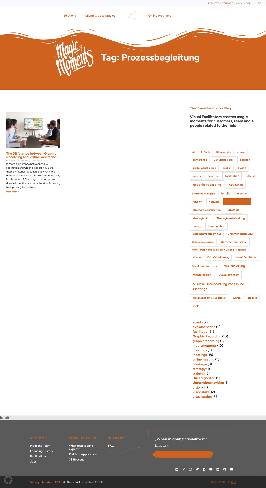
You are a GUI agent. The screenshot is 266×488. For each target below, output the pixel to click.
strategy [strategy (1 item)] (197, 226)
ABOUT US (39, 438)
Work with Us (82, 438)
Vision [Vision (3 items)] (197, 257)
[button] (8, 480)
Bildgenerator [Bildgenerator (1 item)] (223, 152)
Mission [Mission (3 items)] (197, 201)
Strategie (200, 364)
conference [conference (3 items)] (200, 159)
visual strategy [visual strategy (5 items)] (229, 275)
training (199, 373)
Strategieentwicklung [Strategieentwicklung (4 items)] (230, 218)
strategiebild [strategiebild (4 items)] (201, 218)
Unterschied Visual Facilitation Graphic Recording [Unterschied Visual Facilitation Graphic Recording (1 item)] (219, 249)
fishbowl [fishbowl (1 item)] (250, 176)
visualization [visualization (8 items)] (202, 275)
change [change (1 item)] (241, 152)
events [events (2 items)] (196, 176)
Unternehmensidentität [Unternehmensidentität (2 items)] (206, 233)
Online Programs (160, 16)
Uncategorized (204, 378)
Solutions (70, 16)
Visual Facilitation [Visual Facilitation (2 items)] (246, 257)
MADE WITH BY (223, 482)
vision (197, 387)
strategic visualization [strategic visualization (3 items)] (207, 210)
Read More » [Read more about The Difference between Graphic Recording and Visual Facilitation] (12, 191)
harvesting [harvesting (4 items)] (236, 185)
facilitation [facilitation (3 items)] (232, 176)
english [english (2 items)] (227, 168)
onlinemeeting (203, 359)
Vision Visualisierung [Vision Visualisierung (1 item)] (218, 257)
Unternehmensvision (208, 383)
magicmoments (204, 346)
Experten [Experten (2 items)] (213, 176)
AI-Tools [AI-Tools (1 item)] (205, 152)
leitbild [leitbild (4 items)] (225, 193)
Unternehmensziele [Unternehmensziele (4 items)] (234, 242)
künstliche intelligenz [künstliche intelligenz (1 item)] (203, 193)
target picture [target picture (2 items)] (216, 226)
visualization (202, 397)
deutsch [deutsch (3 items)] (245, 159)
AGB (57, 482)
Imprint (47, 482)
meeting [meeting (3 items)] (242, 193)
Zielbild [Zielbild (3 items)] (252, 297)
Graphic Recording (207, 336)
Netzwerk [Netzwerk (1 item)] (214, 201)
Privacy (35, 482)
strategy (199, 369)
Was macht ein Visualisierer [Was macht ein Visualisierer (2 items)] (209, 297)
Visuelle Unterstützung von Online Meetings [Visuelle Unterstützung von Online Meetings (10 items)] (218, 286)
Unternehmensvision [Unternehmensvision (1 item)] (203, 242)
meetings (200, 350)
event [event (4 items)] (242, 168)
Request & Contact (220, 3)
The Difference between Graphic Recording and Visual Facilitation (31, 155)
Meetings (200, 355)
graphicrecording (206, 341)
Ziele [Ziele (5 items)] (196, 306)
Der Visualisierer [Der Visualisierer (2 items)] (223, 159)
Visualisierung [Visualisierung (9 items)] (234, 266)
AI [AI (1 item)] (193, 152)
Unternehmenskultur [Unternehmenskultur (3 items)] (240, 233)
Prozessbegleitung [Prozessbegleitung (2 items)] (237, 201)
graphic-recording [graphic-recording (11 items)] (207, 185)
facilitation (201, 332)
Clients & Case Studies (101, 16)
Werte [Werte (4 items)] (237, 297)
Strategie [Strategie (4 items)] (233, 210)
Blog (239, 3)
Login (248, 3)
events (198, 322)
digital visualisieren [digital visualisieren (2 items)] (204, 168)
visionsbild (201, 392)
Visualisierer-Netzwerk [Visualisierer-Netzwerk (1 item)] (204, 266)
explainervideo (204, 327)
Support (116, 438)
